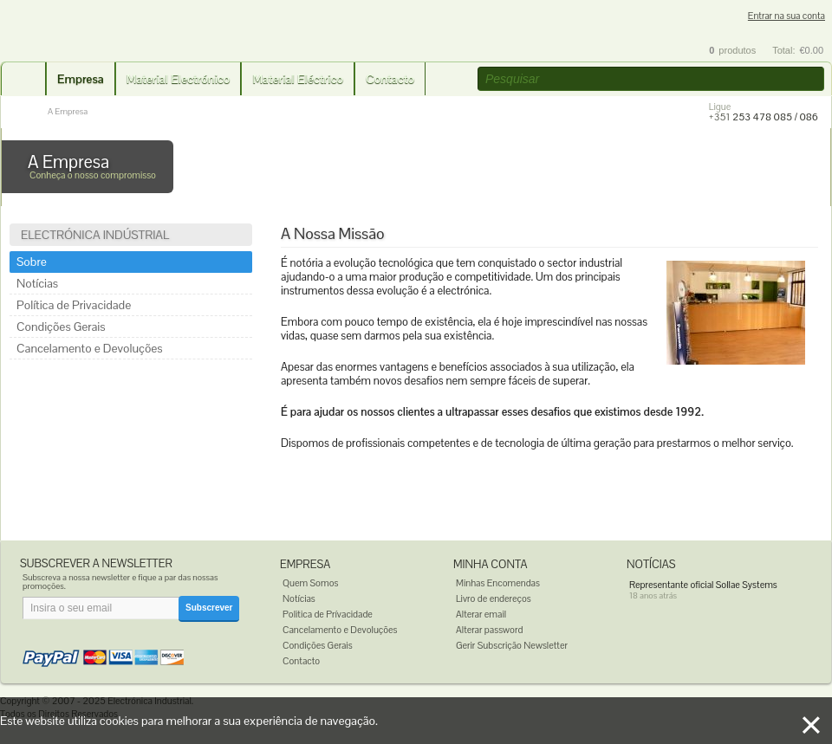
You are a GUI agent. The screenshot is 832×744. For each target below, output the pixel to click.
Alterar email (481, 614)
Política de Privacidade (73, 305)
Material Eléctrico (297, 79)
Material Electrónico (179, 79)
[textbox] (651, 79)
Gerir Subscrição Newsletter (512, 645)
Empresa (80, 79)
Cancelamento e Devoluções (89, 348)
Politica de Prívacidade (328, 614)
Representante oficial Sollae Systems (703, 585)
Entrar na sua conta (786, 16)
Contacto (390, 79)
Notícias (37, 283)
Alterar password (489, 630)
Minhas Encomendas (498, 583)
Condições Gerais (61, 326)
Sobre (31, 261)
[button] (813, 79)
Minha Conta (490, 564)
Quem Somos (310, 583)
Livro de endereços (493, 598)
